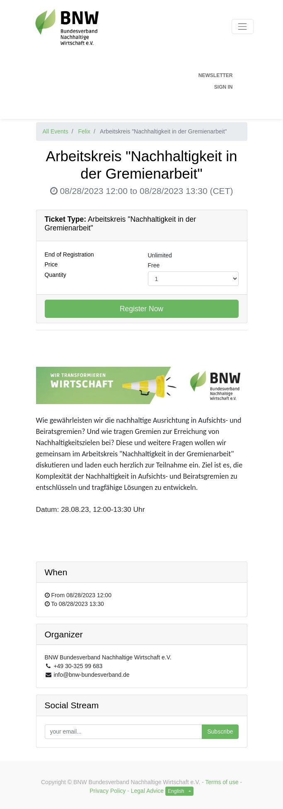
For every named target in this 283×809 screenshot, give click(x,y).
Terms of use (221, 782)
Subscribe (220, 731)
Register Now (141, 309)
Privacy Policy (107, 790)
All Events (55, 131)
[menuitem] (131, 75)
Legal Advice (147, 790)
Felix (84, 131)
